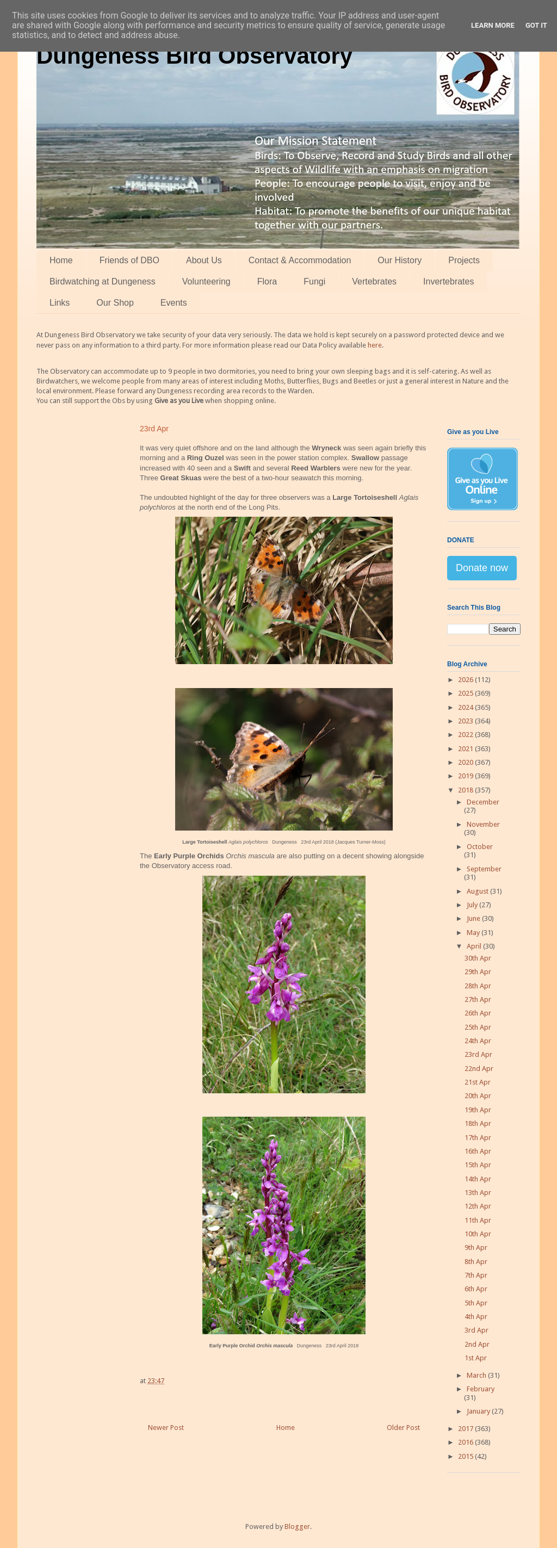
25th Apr (478, 1027)
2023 (466, 721)
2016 (466, 1442)
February (480, 1389)
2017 (466, 1429)
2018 (466, 790)
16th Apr (478, 1151)
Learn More (493, 25)
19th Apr (478, 1110)
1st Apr (476, 1358)
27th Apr (478, 999)
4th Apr (476, 1316)
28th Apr (478, 986)
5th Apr (476, 1303)
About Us (204, 260)
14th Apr (478, 1179)
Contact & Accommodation (300, 260)
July (473, 905)
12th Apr (478, 1206)
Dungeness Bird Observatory (194, 56)
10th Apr (478, 1234)
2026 (466, 680)
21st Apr (478, 1082)
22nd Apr (479, 1068)
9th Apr (476, 1247)
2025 (466, 693)
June (474, 918)
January (479, 1411)
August (478, 891)
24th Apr (478, 1041)
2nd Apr (477, 1344)
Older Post (403, 1427)
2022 (466, 734)
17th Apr (478, 1138)
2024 (466, 707)
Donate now (482, 567)
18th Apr (478, 1123)
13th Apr (478, 1192)
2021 (466, 749)
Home (61, 260)
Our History (399, 260)
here (375, 345)
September (484, 869)
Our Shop (114, 302)
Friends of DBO (129, 260)
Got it (536, 25)
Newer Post (166, 1427)
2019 (466, 776)
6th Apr (476, 1289)
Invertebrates (448, 281)
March (477, 1375)
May (474, 932)
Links (59, 302)
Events (173, 302)
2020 (466, 762)
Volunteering (206, 281)
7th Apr (476, 1275)
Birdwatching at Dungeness (102, 281)
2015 (466, 1456)
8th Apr (476, 1262)
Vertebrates (374, 281)
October (480, 847)
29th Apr (478, 972)
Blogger (297, 1526)
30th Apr (478, 958)
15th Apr (478, 1165)
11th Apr (478, 1220)
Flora (267, 281)
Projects (464, 260)
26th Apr (478, 1013)
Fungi (314, 281)
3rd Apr (476, 1330)
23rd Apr (478, 1054)
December (483, 802)
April (475, 946)
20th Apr (478, 1096)
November (483, 824)
